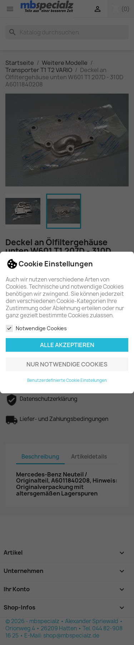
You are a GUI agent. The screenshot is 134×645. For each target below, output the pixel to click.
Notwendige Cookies (36, 328)
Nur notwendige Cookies (67, 364)
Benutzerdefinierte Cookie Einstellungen (67, 380)
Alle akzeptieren (67, 345)
